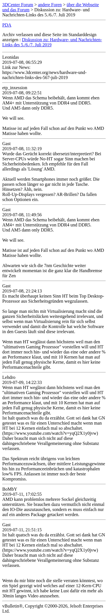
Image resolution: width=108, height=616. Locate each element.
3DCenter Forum (17, 4)
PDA (6, 25)
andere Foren (50, 4)
